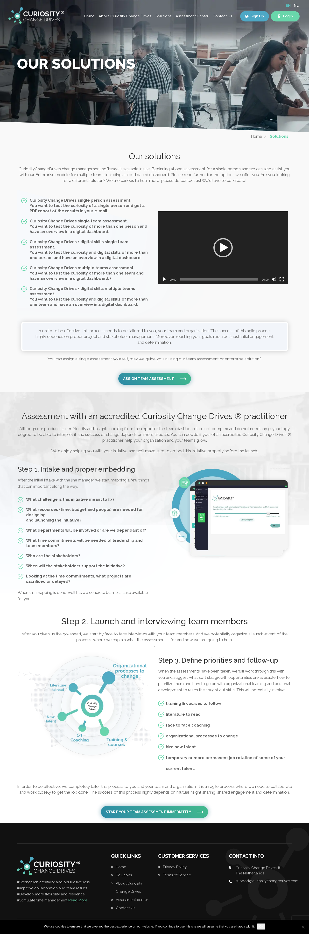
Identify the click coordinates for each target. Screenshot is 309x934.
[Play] (164, 279)
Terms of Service (177, 875)
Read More (77, 900)
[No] (303, 927)
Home (89, 16)
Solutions (163, 16)
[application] (223, 247)
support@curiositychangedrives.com (267, 881)
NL (296, 5)
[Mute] (274, 279)
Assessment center (132, 900)
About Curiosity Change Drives (125, 16)
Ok (261, 926)
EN (288, 5)
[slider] (219, 279)
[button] (223, 247)
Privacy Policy (175, 867)
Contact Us (222, 16)
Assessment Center (192, 16)
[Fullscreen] (281, 279)
